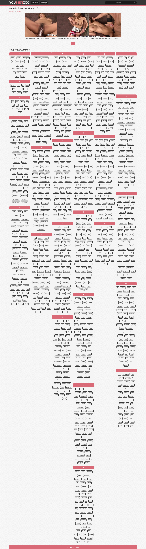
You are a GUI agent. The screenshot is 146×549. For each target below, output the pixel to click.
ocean (85, 479)
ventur (132, 275)
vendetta (126, 260)
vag (119, 205)
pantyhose (100, 102)
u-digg (120, 100)
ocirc (90, 479)
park (98, 120)
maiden (89, 350)
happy (63, 293)
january (79, 83)
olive (89, 519)
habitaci (66, 227)
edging (36, 267)
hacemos (56, 234)
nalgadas (77, 411)
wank (131, 302)
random (98, 159)
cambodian (38, 113)
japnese (87, 91)
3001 (17, 61)
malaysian (83, 380)
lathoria (84, 267)
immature (58, 354)
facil (63, 76)
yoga (125, 396)
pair (105, 80)
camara (36, 106)
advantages (16, 199)
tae (124, 69)
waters (122, 328)
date (34, 199)
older (76, 512)
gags (69, 151)
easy (41, 245)
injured (68, 394)
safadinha (99, 249)
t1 (125, 58)
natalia (84, 440)
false (54, 102)
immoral (57, 358)
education (41, 271)
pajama (104, 83)
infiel (62, 387)
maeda (83, 332)
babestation (25, 219)
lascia (77, 260)
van (133, 219)
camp (48, 128)
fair (55, 83)
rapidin (112, 159)
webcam (119, 346)
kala (89, 148)
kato (81, 192)
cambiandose (44, 106)
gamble (55, 159)
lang (76, 242)
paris (111, 117)
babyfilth (23, 241)
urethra (120, 181)
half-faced (65, 253)
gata (68, 196)
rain (97, 151)
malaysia (87, 376)
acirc (26, 158)
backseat (15, 278)
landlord (78, 238)
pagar (111, 69)
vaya (125, 234)
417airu (13, 85)
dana (47, 166)
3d (14, 72)
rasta (98, 170)
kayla (91, 199)
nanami (77, 426)
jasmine (79, 98)
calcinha (36, 83)
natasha (83, 444)
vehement (131, 249)
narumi (78, 433)
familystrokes (57, 109)
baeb (23, 289)
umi (121, 118)
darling (41, 196)
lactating (84, 219)
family (69, 102)
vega (129, 242)
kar (91, 166)
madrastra (78, 328)
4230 (27, 85)
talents (132, 83)
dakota (41, 159)
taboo (131, 61)
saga (105, 253)
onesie (91, 534)
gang (58, 166)
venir (126, 275)
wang (126, 302)
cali (47, 83)
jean (76, 113)
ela (41, 293)
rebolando (111, 203)
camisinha (35, 128)
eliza (37, 312)
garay (56, 188)
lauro (89, 275)
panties (112, 94)
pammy (108, 91)
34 (27, 61)
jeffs (91, 113)
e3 (35, 238)
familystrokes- (67, 109)
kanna (80, 162)
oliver (84, 523)
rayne (110, 174)
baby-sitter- (15, 234)
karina (88, 174)
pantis (99, 98)
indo (68, 380)
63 (13, 105)
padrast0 (101, 65)
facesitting (66, 69)
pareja (111, 113)
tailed (127, 72)
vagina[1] (131, 205)
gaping (68, 185)
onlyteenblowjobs (80, 542)
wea (126, 339)
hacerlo (69, 234)
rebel (104, 203)
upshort (132, 174)
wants (119, 313)
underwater (130, 129)
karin (83, 174)
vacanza (130, 197)
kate (89, 185)
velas (125, 253)
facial (58, 72)
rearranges (111, 199)
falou (67, 98)
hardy (68, 308)
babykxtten (24, 245)
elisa (43, 308)
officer (83, 494)
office (77, 494)
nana (76, 422)
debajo (36, 222)
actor (14, 173)
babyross (23, 252)
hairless (63, 249)
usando (126, 185)
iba (69, 321)
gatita (56, 199)
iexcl (69, 332)
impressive (56, 369)
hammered (58, 264)
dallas (47, 159)
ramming (110, 151)
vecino (132, 238)
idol (65, 332)
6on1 (26, 109)
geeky (68, 203)
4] (22, 89)
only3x (83, 538)
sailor (110, 256)
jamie (78, 72)
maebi (77, 332)
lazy (90, 282)
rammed (103, 151)
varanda (120, 230)
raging (104, 148)
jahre (87, 65)
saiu (107, 260)
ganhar (66, 174)
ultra (127, 114)
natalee (77, 440)
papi (98, 109)
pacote (111, 61)
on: (80, 534)
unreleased (122, 170)
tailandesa (120, 72)
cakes (46, 76)
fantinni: (56, 124)
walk (120, 298)
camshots (47, 135)
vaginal (121, 208)
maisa (89, 358)
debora (36, 225)
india (57, 380)
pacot (104, 61)
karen (89, 170)
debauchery (44, 222)
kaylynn (77, 203)
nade (84, 392)
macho (77, 313)
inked (64, 398)
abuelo (20, 136)
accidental (23, 147)
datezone (47, 199)
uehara (127, 103)
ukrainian (124, 111)
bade (19, 285)
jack (78, 58)
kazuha (84, 203)
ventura (123, 278)
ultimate (121, 114)
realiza (98, 196)
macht (90, 313)
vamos (120, 219)
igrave (68, 335)
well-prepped (123, 361)
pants (104, 98)
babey (14, 223)
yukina (131, 407)
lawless (89, 278)
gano (63, 177)
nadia (90, 392)
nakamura (80, 407)
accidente (24, 151)
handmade (66, 278)
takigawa (119, 80)
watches (119, 324)
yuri (121, 418)
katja (76, 192)
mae (91, 328)
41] (19, 85)
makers (90, 361)
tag (128, 69)
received (109, 210)
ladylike (78, 227)
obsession (78, 479)
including (65, 372)
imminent (66, 354)
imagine (69, 350)
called (47, 94)
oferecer (84, 486)
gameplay (68, 159)
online (77, 538)
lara (87, 249)
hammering (66, 264)
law (83, 278)
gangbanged (66, 170)
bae (18, 289)
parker (104, 120)
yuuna (121, 426)
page (97, 72)
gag (69, 148)
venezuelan (130, 267)
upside (120, 177)
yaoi (126, 378)
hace (69, 230)
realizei (104, 196)
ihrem (69, 339)
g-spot (56, 144)
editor (33, 271)
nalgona (90, 411)
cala (41, 80)
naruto (84, 433)
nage (75, 400)
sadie (110, 242)
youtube (121, 403)
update (120, 174)
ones (85, 534)
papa (99, 106)
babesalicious (15, 219)
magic (80, 339)
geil (55, 210)
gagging (63, 151)
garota (57, 196)
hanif (62, 290)
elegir (41, 301)
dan (42, 166)
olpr (89, 527)
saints (97, 260)
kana (89, 155)
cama (47, 102)
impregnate (67, 361)
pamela (101, 91)
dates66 (40, 199)
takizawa (132, 80)
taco (119, 69)
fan (63, 113)
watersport (129, 328)
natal (89, 437)
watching (126, 324)
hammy (57, 267)
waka (132, 291)
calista (45, 91)
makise (87, 369)
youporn (11, 11)
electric (46, 297)
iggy (56, 335)
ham (70, 260)
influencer (69, 387)
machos (84, 313)
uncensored (121, 122)
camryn (34, 135)
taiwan (133, 72)
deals (41, 218)
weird (131, 354)
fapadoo (63, 124)
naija (81, 400)
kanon (86, 162)
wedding (132, 346)
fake (59, 87)
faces (69, 65)
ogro (90, 497)
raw (105, 174)
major (83, 361)
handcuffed (58, 271)
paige (112, 72)
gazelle (57, 203)
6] (22, 109)
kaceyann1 (88, 137)
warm (125, 313)
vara (133, 227)
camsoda (35, 139)
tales (120, 87)
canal (41, 139)
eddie (48, 260)
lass (91, 260)
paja (98, 83)
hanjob (68, 290)
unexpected (122, 144)
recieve (111, 218)
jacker (83, 58)
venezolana (129, 264)
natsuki (84, 448)
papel (110, 106)
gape (54, 181)
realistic (110, 188)
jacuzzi (91, 61)
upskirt (126, 177)
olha (77, 519)
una (126, 118)
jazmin (85, 109)
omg (75, 534)
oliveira (78, 523)
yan (133, 374)
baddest (13, 285)
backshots (24, 278)
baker (24, 300)
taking (126, 80)
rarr (98, 166)
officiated (84, 497)
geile (59, 210)
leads (81, 290)
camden (45, 113)
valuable (132, 216)
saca (111, 238)
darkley (41, 192)
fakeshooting (57, 91)
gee (63, 203)
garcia (62, 188)
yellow (125, 389)
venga (119, 271)
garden (68, 188)
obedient (89, 471)
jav (90, 98)
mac (83, 298)
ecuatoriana (35, 260)
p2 (98, 58)
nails (77, 403)
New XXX (35, 2)
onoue (89, 542)
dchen (35, 218)
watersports (122, 332)
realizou (111, 196)
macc (84, 302)
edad (43, 260)
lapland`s (81, 249)
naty (91, 459)
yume (126, 411)
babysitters (24, 259)
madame (77, 321)
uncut (121, 126)
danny (42, 185)
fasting (66, 135)
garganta (55, 192)
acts (26, 173)
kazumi (90, 203)
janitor (77, 80)
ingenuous (66, 391)
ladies (78, 223)
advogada (24, 203)
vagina (124, 205)
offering (84, 490)
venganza (126, 271)
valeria (119, 216)
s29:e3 (111, 230)
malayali (80, 376)
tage (133, 69)
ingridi (62, 394)
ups (126, 174)
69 (12, 109)
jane (83, 72)
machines (79, 310)
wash (131, 317)
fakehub (65, 87)
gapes (62, 185)
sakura (105, 264)
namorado (88, 418)
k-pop (77, 137)
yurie (131, 418)
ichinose (57, 328)
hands (58, 282)
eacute (40, 238)
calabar (47, 80)
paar (103, 58)
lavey (78, 278)
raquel (99, 162)
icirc (69, 328)
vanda (131, 223)
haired (56, 249)
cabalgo (42, 61)
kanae (77, 159)
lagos (84, 227)
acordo (16, 166)
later (91, 264)
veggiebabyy (122, 249)
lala (84, 230)
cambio (38, 109)
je (89, 109)
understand (121, 129)
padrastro (99, 69)
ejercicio (35, 293)
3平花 (22, 76)
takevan (133, 76)
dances (47, 170)
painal (104, 76)
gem (69, 210)
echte (35, 256)
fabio (56, 58)
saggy (99, 256)
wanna (126, 310)
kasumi (91, 181)
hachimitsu (66, 238)
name (76, 414)
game (61, 159)
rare (105, 162)
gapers (56, 185)
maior (89, 354)
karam (77, 170)
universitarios (131, 159)
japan (89, 83)
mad (83, 317)
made (90, 321)
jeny (84, 120)
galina (56, 155)
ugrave (133, 103)
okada (91, 505)
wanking (119, 306)
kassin (76, 181)
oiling (75, 505)
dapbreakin (41, 188)
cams (40, 135)
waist (129, 287)
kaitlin (78, 148)
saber (98, 238)
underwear (123, 133)
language (82, 242)
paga (105, 69)
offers (90, 490)
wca (121, 339)
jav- (76, 102)
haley (58, 253)
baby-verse (24, 234)
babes (23, 215)
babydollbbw (23, 237)
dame (35, 162)
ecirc (47, 256)
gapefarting (68, 181)
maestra (90, 332)
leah (86, 290)
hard (69, 293)
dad (34, 151)
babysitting (15, 263)
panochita (98, 94)
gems (65, 218)
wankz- (133, 306)
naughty (80, 462)
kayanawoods (83, 199)
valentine (129, 212)
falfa (57, 98)
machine (87, 306)
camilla (41, 124)
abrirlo (14, 132)
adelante (13, 184)
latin (89, 267)
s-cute (100, 227)
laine (78, 230)
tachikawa (130, 65)
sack (105, 242)
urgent (126, 181)
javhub (81, 102)
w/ (117, 287)
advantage (24, 195)
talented (125, 83)
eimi (48, 282)
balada (14, 304)
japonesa (80, 94)
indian (62, 380)
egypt (34, 275)
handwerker (66, 286)
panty (110, 98)
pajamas (110, 83)
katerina (78, 188)
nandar (84, 426)
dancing (35, 174)
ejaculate (36, 290)
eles (43, 304)
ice (62, 324)
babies (13, 226)
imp (63, 358)
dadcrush (40, 151)
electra (40, 297)
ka (82, 137)
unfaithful (130, 144)
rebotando (101, 207)
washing (122, 321)
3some (25, 72)
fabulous (62, 58)
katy (91, 192)
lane (84, 238)
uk (118, 111)
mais (84, 358)
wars (120, 317)
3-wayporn (26, 58)
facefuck (65, 61)
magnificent (79, 343)
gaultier (63, 199)
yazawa (127, 381)
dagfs (41, 155)
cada (34, 72)
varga (126, 230)
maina (83, 354)
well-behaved (130, 358)
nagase (91, 396)
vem (126, 256)
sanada (19, 11)
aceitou (19, 155)
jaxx (76, 106)
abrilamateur (22, 129)
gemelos (61, 214)
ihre (64, 339)
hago (69, 242)
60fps (22, 101)
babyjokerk (15, 245)
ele (34, 297)
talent (119, 83)
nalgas (84, 411)
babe (25, 211)
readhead (101, 181)
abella (15, 129)
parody (111, 124)
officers (89, 494)
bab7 (14, 211)
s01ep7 (98, 230)
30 (12, 61)
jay (80, 106)
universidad (130, 155)
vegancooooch (123, 245)
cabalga (35, 61)
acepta (14, 158)
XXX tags (44, 2)
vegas (131, 245)
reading (109, 181)
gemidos (69, 214)
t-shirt (120, 58)
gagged (56, 151)
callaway (35, 94)
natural (90, 448)
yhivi (132, 392)
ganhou (57, 177)
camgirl (35, 124)
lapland (89, 245)
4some (25, 92)
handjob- (62, 275)
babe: (16, 215)
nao (75, 429)
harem (65, 312)
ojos (85, 505)
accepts (16, 147)
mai (89, 346)
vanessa (127, 227)
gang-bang (65, 166)
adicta (12, 188)
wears (127, 343)
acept (25, 155)
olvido (83, 530)
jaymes (79, 109)
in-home (64, 369)
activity (27, 169)
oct (77, 483)
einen (41, 286)
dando (42, 174)
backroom (20, 271)
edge (40, 264)
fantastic (68, 117)
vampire (127, 219)
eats (41, 249)
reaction (111, 177)
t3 (132, 58)
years (132, 385)
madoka (90, 324)
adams (25, 177)
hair (61, 245)
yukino (121, 411)
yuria (125, 418)
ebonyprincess (44, 253)
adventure (24, 199)
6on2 (19, 112)
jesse (89, 128)
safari (112, 249)
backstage (17, 282)
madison (82, 324)
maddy (84, 321)
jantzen (90, 80)
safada (101, 245)
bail (28, 289)
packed (99, 61)
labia (77, 216)
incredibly (66, 376)
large (89, 253)
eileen (42, 282)
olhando (83, 519)
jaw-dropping (89, 102)
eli (47, 304)
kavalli (83, 196)
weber (126, 346)
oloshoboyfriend (81, 527)
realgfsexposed (101, 188)
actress (20, 173)
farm (69, 124)
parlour (104, 124)
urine (132, 181)
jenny (89, 117)
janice (89, 76)
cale (42, 83)
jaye (91, 106)
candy (44, 142)
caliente (44, 87)
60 (12, 101)
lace (89, 216)
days (46, 214)
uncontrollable (131, 122)
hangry (57, 290)
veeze (123, 242)
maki (90, 365)
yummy (126, 414)
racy (108, 144)
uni (128, 148)
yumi (132, 411)
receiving (108, 214)
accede (21, 143)
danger (43, 177)
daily (47, 155)
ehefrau (48, 275)
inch (70, 369)
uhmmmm (125, 107)
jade (75, 65)
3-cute (12, 58)
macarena (78, 302)
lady (89, 223)
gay (69, 199)
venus (129, 278)
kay (76, 199)
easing (36, 245)
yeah (133, 381)
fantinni (69, 120)
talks (129, 91)
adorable (26, 188)
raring (110, 162)
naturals (87, 451)
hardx (63, 308)
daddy (36, 155)
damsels (36, 166)
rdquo (97, 177)
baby (27, 226)
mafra (84, 335)
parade (111, 109)
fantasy (56, 120)
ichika (67, 324)
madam (89, 317)
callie (35, 98)
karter (89, 177)
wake (126, 295)
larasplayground (80, 253)
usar (131, 185)
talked (131, 87)
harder (63, 301)
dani (48, 177)
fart (63, 128)
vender (119, 260)
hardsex (56, 308)
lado (84, 223)
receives (101, 214)
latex (77, 267)
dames (41, 162)
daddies (47, 151)
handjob (55, 275)
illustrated (58, 346)
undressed (130, 137)
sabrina (105, 238)
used (126, 188)
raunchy (110, 170)
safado (106, 249)
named (82, 414)
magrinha (88, 343)
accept (27, 143)
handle (70, 275)
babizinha (20, 226)
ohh (76, 501)
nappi (91, 429)
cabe (48, 61)
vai (133, 208)
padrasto (108, 65)
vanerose (120, 227)
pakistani (99, 87)
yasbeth (120, 381)
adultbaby (15, 195)
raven (99, 174)
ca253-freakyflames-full (41, 58)
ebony (36, 253)
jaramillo (87, 94)
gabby (56, 148)
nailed (91, 400)
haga (63, 242)
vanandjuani (123, 223)
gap (68, 177)
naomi (81, 429)
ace (14, 155)
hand (68, 267)
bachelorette (24, 263)
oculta (89, 483)
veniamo (120, 275)
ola (76, 508)
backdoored (23, 267)
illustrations (56, 350)
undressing (124, 140)
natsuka (77, 448)
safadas (108, 245)
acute (14, 177)
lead (89, 286)
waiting (120, 291)
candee (48, 139)
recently (98, 218)
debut (46, 225)
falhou (62, 98)
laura (77, 275)
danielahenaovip (44, 181)
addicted (19, 180)
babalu (20, 211)
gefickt (57, 207)
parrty (99, 128)
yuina (120, 407)
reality (100, 192)
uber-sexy (119, 103)
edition (46, 267)
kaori (86, 166)
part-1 (110, 128)
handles (58, 278)
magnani (86, 339)
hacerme (58, 238)
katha (84, 188)
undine (130, 133)
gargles (69, 192)
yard (131, 378)
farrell (57, 128)
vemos (131, 256)
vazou (131, 234)
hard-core (58, 297)
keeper (86, 207)
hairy (69, 249)
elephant (36, 304)
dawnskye (35, 210)
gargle (63, 192)
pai (102, 72)
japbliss (87, 87)
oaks (83, 471)
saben (110, 234)
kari (78, 174)
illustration (66, 346)
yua (128, 403)
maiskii (77, 361)
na (77, 389)
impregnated (57, 365)
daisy (35, 159)
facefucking (57, 65)
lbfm (78, 286)
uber (132, 100)
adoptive (19, 188)
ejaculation (45, 290)
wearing (120, 343)
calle (42, 94)
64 (17, 105)
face (69, 58)
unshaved (130, 170)
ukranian (131, 111)
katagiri (83, 185)
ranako (112, 155)
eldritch (47, 293)
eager (46, 238)
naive (89, 403)
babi (20, 223)
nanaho (83, 422)
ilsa (63, 350)
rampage (104, 155)
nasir (78, 437)
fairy (60, 83)
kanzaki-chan (79, 166)
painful (110, 76)
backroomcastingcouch (19, 274)
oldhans (83, 512)
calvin (34, 102)
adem (20, 184)
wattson (120, 335)
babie (25, 223)
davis (47, 207)
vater (120, 234)
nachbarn (78, 392)
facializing (56, 76)
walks (132, 298)
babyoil (25, 248)
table (126, 61)
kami (77, 155)
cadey (47, 72)
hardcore (66, 297)
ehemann (37, 278)
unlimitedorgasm (129, 166)
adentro (26, 184)
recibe (105, 218)
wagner (123, 287)
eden (35, 264)
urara (132, 177)
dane (47, 174)
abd (27, 125)
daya (35, 214)
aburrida (26, 136)
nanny (90, 426)
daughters (45, 203)
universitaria (121, 159)
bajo (19, 300)
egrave (48, 271)
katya (77, 196)
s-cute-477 (108, 227)
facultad (63, 80)
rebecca (98, 203)
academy (13, 143)
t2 (128, 58)
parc (105, 113)
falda (67, 94)
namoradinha (79, 418)
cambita (44, 109)
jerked (78, 124)
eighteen (35, 282)
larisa (78, 256)
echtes (41, 256)
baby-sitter (24, 230)
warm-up (131, 313)
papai (104, 106)
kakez (84, 148)
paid (107, 72)
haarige (59, 227)
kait (89, 144)
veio (120, 253)
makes (77, 365)
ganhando (59, 174)
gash (63, 196)
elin (39, 308)
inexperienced (66, 383)
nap (86, 429)
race (97, 144)
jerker (84, 124)
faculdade (56, 80)
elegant (35, 301)
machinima (88, 310)
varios (132, 230)
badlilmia (26, 285)
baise (19, 296)
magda (90, 335)
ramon (98, 155)
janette (83, 76)
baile (20, 293)
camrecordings (45, 131)
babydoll (15, 237)
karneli (78, 177)
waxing (132, 335)
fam (64, 102)
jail (92, 65)
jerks (84, 128)
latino (89, 271)
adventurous (15, 203)
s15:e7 (105, 230)
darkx (47, 192)
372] (22, 65)
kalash (78, 151)
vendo (133, 260)
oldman (90, 512)
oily (81, 505)
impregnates (67, 365)
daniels (35, 185)
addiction (26, 180)
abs (19, 132)
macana (89, 298)
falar (57, 94)
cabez (37, 65)
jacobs (76, 61)
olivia (89, 523)
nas (90, 433)
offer (90, 486)
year (119, 385)
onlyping (89, 538)
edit (41, 267)
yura (132, 414)
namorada (90, 414)
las (89, 256)
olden (90, 508)
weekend (132, 350)
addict (12, 180)
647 (26, 105)
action (20, 169)
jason (85, 98)
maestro (77, 335)
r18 (96, 140)
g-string (62, 144)
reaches (104, 177)
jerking (78, 128)
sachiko (99, 242)
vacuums (126, 201)
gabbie (69, 144)
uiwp (132, 107)
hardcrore (56, 301)
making (80, 369)
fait (64, 83)
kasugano (83, 181)
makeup (84, 365)
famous (57, 113)
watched (129, 321)
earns (47, 242)
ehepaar (45, 278)
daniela (35, 181)
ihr (59, 339)
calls (41, 98)
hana (63, 267)
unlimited (120, 166)
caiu (41, 76)
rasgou (111, 166)
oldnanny (77, 516)
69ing (17, 109)
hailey (56, 245)
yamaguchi (126, 374)
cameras (45, 120)
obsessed (86, 475)
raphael (105, 159)
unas (130, 118)
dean (47, 218)
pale (105, 87)
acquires (23, 166)
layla (85, 282)
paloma (111, 87)
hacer (62, 234)
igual (55, 339)
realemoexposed (105, 185)
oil (86, 501)
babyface (16, 241)
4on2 (19, 92)
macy (77, 317)
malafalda (80, 372)
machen (80, 306)
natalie (90, 440)
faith (69, 83)
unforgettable (120, 148)
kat (78, 185)
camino (48, 124)
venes (121, 264)
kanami (84, 159)
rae (113, 144)
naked (87, 407)
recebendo (101, 210)
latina (77, 271)
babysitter (23, 256)
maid (83, 350)
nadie (76, 396)
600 (17, 101)
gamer (56, 162)
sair (103, 260)
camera (48, 117)
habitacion (57, 230)
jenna (77, 117)
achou (20, 158)
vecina (125, 238)
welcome (121, 358)
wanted (133, 310)
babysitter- (15, 259)
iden (60, 332)
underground (128, 126)
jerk (89, 120)
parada (104, 109)
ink (59, 398)
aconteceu (16, 162)
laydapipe (78, 282)
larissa (84, 256)
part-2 (102, 131)
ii (67, 343)
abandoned (20, 125)
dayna (41, 214)
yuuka (132, 422)
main (77, 354)
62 (27, 101)
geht (68, 207)
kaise (84, 144)
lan (84, 234)
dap (34, 188)
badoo (12, 289)
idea (55, 332)
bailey (26, 293)
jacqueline (83, 61)
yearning (125, 385)
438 (14, 89)
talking (123, 91)
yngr (120, 396)
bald (26, 304)
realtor (103, 199)
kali (83, 151)
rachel (102, 144)
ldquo (83, 286)
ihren (58, 343)
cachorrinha (45, 69)
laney (89, 238)
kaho (82, 140)
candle (38, 142)
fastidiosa (59, 135)
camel (34, 117)
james (90, 69)
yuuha (126, 422)
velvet (120, 256)
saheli (105, 256)
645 (21, 105)
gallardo (63, 155)
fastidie (68, 131)
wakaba (120, 295)
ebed (46, 249)
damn (47, 162)
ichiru (63, 328)
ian (65, 321)
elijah (33, 308)
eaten (46, 245)
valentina (122, 212)
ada (19, 177)
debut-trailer (41, 229)
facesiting (58, 69)
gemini (59, 218)
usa (120, 185)
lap (83, 245)
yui (132, 403)
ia (55, 321)
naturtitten (85, 459)
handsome (58, 286)
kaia (91, 140)
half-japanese (59, 256)
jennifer (84, 117)
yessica (126, 392)
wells (131, 361)
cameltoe (40, 117)
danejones (35, 177)
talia (126, 87)
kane (90, 159)
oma (89, 530)
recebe (109, 207)
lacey (77, 219)
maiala (77, 350)
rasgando (103, 166)
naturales (80, 451)
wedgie (119, 350)
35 (17, 65)
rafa (99, 148)
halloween (56, 260)
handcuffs (67, 271)
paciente (109, 58)
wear (131, 339)
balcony (20, 304)
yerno (120, 392)
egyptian (40, 275)
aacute (14, 121)
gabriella (63, 148)
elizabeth (43, 312)
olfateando (90, 516)
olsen (78, 530)
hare (59, 312)
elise (48, 308)
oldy (83, 516)
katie (90, 188)
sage (110, 253)
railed (110, 148)
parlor (98, 124)
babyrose (16, 252)
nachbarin (88, 389)
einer (47, 286)
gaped (60, 181)
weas (132, 343)
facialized (65, 72)
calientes (38, 91)
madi (76, 324)
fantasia (61, 117)
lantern (90, 242)
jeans (81, 113)
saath (99, 234)
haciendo (57, 242)
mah (78, 346)
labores (84, 216)
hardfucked (66, 304)
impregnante (57, 361)
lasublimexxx (83, 264)
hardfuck (58, 304)
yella (120, 389)
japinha (80, 91)
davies (41, 207)
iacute (60, 321)
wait (134, 287)
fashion (57, 131)
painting (99, 80)
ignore (61, 335)
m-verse (77, 298)
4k (26, 89)
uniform (122, 151)
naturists (77, 459)
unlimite (130, 162)
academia (23, 140)
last (76, 264)
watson (131, 332)
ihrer (63, 343)
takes (126, 76)
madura (85, 328)
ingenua (58, 391)
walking (126, 298)
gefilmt (63, 207)
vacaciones (122, 197)
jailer (77, 69)
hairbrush (67, 245)
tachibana (122, 65)
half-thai (67, 256)
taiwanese (120, 76)
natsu (90, 444)
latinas (83, 271)
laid (90, 227)
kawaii (89, 196)
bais (14, 296)
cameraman (37, 120)
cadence (40, 72)
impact (68, 358)
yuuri (126, 426)
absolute (25, 132)
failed (69, 80)
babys (16, 256)
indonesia (57, 383)
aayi (13, 125)
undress (122, 137)
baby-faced (16, 230)
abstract (13, 136)
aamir (20, 121)
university (122, 162)
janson (83, 80)
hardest (69, 301)
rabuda (112, 140)
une (130, 140)
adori (14, 191)
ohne (81, 501)
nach (81, 389)
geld (65, 210)
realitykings (108, 192)
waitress (126, 291)
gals (69, 155)
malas (87, 372)
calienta (37, 87)
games (62, 162)
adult (25, 191)
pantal (105, 94)
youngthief (122, 400)
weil (126, 354)
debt (41, 225)
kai (87, 140)
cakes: (35, 80)
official (77, 497)
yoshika (131, 396)
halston (64, 260)
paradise (99, 113)
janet (77, 76)
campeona (36, 131)
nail (86, 400)
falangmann (67, 91)
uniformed (121, 155)
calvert (46, 98)
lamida (79, 234)
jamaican (83, 69)
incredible (58, 376)
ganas (68, 162)
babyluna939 (16, 248)
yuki (126, 407)
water (133, 324)
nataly (77, 444)
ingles (56, 394)
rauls (104, 170)
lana (89, 234)
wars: (126, 317)
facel (64, 65)
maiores (78, 358)
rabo (106, 140)
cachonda (44, 65)
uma (132, 114)
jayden (85, 106)
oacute (77, 471)
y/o (119, 374)
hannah (57, 293)
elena (47, 301)
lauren (83, 275)
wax (126, 335)
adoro (20, 191)
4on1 (14, 92)
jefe (86, 113)
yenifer (132, 389)
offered (77, 490)
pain (99, 76)
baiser (25, 296)
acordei (24, 162)
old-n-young (83, 508)
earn (41, 242)
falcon (62, 94)
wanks (126, 306)
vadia (133, 201)
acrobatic (13, 169)
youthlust (130, 400)
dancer (41, 170)
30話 (22, 61)
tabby (120, 61)
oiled (90, 501)
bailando (14, 293)
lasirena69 (84, 260)
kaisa (78, 144)
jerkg (89, 124)
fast (62, 131)
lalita (88, 230)
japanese (80, 87)
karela (84, 170)
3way (17, 76)
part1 (107, 131)
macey (90, 302)
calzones (41, 102)
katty (86, 192)
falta (60, 102)
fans (55, 117)
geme (55, 214)
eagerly (36, 242)
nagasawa (83, 396)
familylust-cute (57, 106)
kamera (89, 151)
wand (120, 302)
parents (105, 117)
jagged (81, 65)
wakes (132, 295)
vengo (133, 271)
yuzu (131, 426)
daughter (37, 203)
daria (35, 192)
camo (42, 128)
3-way (18, 58)
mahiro (84, 346)
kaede (76, 140)
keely (80, 207)
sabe (104, 234)
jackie (89, 58)
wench (126, 365)
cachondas (36, 69)
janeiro (89, 72)
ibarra (57, 324)
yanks (121, 378)
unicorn (133, 148)
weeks (121, 354)
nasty (83, 437)
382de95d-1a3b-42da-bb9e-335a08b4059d (20, 69)
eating (36, 249)
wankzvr (119, 310)
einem (35, 286)
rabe (101, 140)
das (47, 196)
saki (112, 260)
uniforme (129, 151)
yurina (120, 422)
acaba (16, 140)
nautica (87, 462)
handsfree (65, 282)
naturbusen (80, 455)
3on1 (18, 72)
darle (35, 196)
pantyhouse (109, 102)
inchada (58, 372)
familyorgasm (67, 106)
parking (110, 120)
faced (58, 61)
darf (48, 188)
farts (67, 128)
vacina (119, 201)
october (83, 483)
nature (88, 455)
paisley (111, 80)
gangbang (57, 170)
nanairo (90, 422)
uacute (126, 100)
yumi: (120, 414)
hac (64, 230)
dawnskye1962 (45, 210)
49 (18, 89)
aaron (26, 121)
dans (47, 185)
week (125, 350)
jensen (79, 120)
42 (22, 85)
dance (34, 170)
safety (99, 253)
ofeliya (77, 486)
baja (14, 300)
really (97, 199)
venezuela (121, 267)
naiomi (83, 403)
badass (24, 282)
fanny (67, 113)
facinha (69, 76)
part (105, 128)
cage (35, 76)
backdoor (15, 267)
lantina (78, 245)
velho (131, 253)
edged (46, 264)
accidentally (16, 151)
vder (120, 238)
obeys (79, 475)
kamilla (83, 155)
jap (84, 83)
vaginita (127, 208)
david (35, 207)
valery (125, 216)
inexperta (55, 387)
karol (84, 177)
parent (99, 117)
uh (119, 107)
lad (90, 219)
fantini (62, 120)
